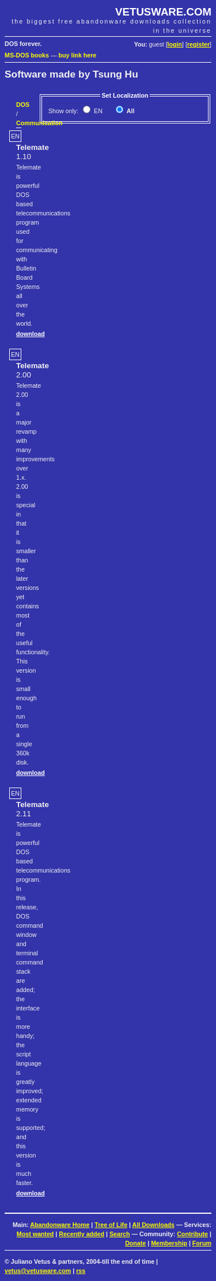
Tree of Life (110, 1224)
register (198, 44)
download (30, 333)
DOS (22, 104)
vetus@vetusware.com (38, 1270)
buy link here (78, 55)
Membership (169, 1243)
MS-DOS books (27, 55)
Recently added (81, 1233)
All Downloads (153, 1224)
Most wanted (35, 1233)
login (175, 44)
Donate (135, 1243)
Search (119, 1233)
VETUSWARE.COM (163, 12)
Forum (201, 1243)
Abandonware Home (59, 1224)
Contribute (192, 1233)
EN (97, 110)
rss (80, 1270)
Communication (39, 122)
